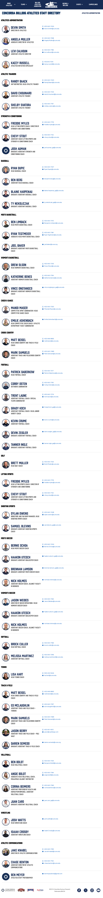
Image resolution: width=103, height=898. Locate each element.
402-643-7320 (48, 307)
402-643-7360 (48, 785)
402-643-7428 (48, 512)
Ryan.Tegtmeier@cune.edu (51, 235)
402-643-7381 (48, 232)
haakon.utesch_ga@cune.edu (52, 556)
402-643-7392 (48, 849)
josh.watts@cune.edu (50, 819)
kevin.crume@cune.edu (50, 420)
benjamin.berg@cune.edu (51, 179)
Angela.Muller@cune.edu (51, 40)
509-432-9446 (48, 673)
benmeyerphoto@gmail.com (52, 873)
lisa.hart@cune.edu (49, 675)
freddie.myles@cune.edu (51, 124)
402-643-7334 (48, 92)
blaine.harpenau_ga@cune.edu (53, 190)
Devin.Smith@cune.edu (50, 29)
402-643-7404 (48, 544)
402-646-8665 (48, 339)
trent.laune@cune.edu (50, 397)
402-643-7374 (48, 394)
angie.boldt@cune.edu (50, 775)
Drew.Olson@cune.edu (50, 266)
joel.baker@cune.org (49, 244)
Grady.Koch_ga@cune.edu (51, 407)
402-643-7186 (48, 50)
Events (78, 4)
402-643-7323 (48, 462)
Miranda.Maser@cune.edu (51, 309)
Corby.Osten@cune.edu (51, 385)
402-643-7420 (48, 80)
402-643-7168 (48, 643)
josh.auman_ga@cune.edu (51, 147)
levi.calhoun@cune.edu (50, 52)
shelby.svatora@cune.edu (51, 106)
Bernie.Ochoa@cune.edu (51, 546)
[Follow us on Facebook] (79, 890)
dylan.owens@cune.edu (50, 514)
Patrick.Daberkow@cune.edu (52, 373)
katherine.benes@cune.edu (52, 278)
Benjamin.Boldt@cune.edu (51, 763)
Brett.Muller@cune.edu (50, 464)
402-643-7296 (48, 655)
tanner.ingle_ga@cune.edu (51, 443)
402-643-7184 (48, 772)
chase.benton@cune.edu (51, 863)
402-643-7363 (48, 599)
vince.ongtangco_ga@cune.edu (53, 287)
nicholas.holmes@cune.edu (52, 580)
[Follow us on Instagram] (92, 890)
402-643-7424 (48, 26)
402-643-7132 (48, 135)
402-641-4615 (48, 729)
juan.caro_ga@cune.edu (51, 800)
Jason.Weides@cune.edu (51, 601)
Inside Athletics (9, 4)
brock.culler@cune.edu (50, 645)
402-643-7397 (48, 704)
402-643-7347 (48, 167)
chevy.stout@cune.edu (50, 137)
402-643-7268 (48, 38)
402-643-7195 (48, 382)
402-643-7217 (48, 371)
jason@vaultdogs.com (50, 732)
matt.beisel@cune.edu (50, 341)
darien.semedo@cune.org (51, 742)
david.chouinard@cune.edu (52, 94)
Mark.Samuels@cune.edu (51, 354)
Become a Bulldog (65, 4)
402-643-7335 (48, 264)
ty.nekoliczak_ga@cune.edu (52, 202)
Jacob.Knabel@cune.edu (51, 851)
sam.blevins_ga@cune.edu (51, 525)
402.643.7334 (47, 62)
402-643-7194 (48, 275)
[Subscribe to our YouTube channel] (98, 890)
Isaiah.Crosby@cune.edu (51, 830)
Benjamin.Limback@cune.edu (52, 223)
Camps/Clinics (93, 4)
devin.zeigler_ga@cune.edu (52, 431)
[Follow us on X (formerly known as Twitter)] (85, 890)
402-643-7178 (48, 122)
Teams (23, 4)
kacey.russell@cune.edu (51, 64)
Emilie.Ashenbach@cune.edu (52, 319)
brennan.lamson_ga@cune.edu (53, 568)
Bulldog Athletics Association (37, 4)
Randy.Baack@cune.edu (51, 82)
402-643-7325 (48, 761)
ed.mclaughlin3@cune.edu (51, 706)
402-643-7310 (48, 221)
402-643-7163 (48, 861)
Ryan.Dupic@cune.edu (50, 169)
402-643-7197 (48, 104)
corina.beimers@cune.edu (51, 787)
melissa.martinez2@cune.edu (52, 657)
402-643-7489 (48, 351)
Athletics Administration (91, 13)
